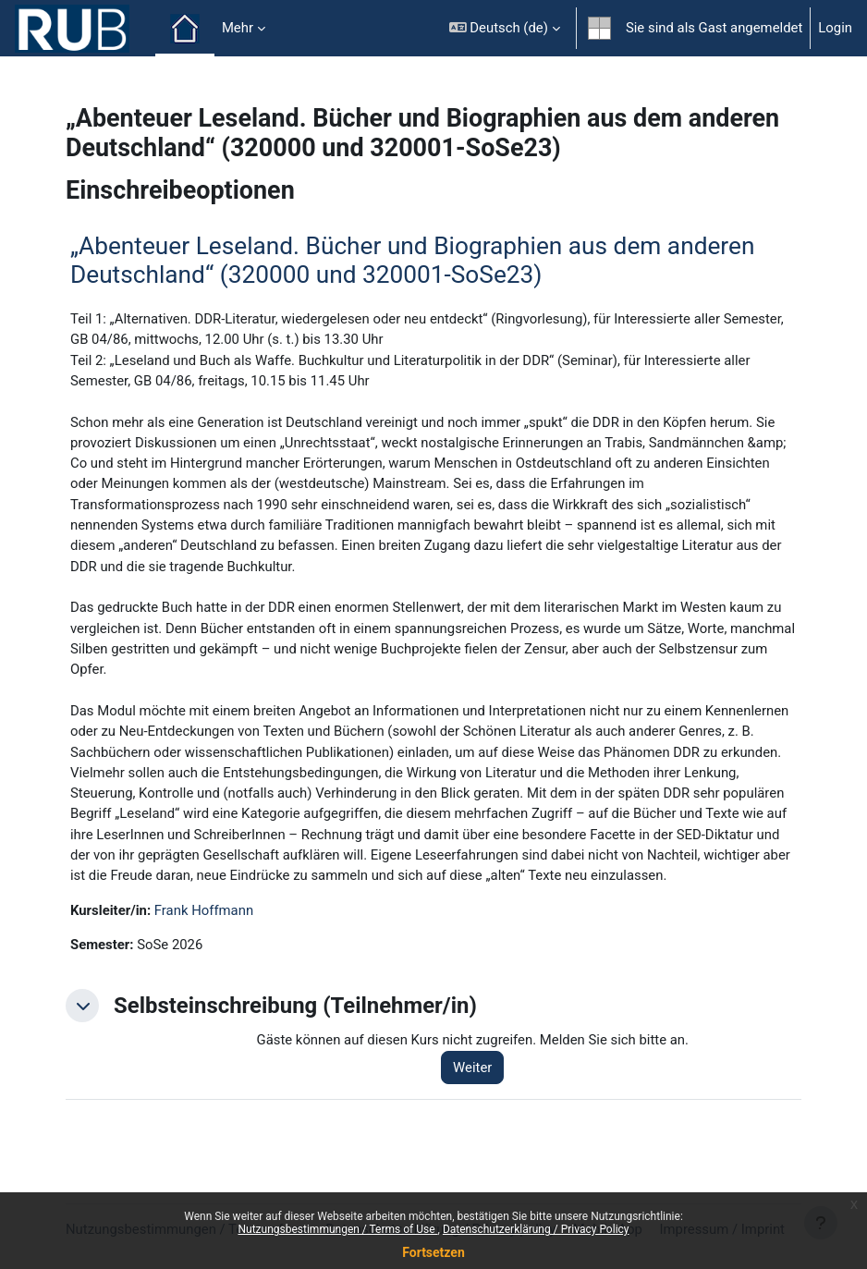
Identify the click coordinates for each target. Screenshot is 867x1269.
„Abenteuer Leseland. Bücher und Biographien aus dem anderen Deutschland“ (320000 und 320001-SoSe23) (412, 260)
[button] (504, 28)
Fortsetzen (433, 1252)
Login (835, 27)
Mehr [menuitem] (237, 27)
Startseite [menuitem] (184, 28)
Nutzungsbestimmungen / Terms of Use (337, 1229)
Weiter (472, 1067)
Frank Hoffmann (203, 910)
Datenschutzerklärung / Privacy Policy (536, 1229)
